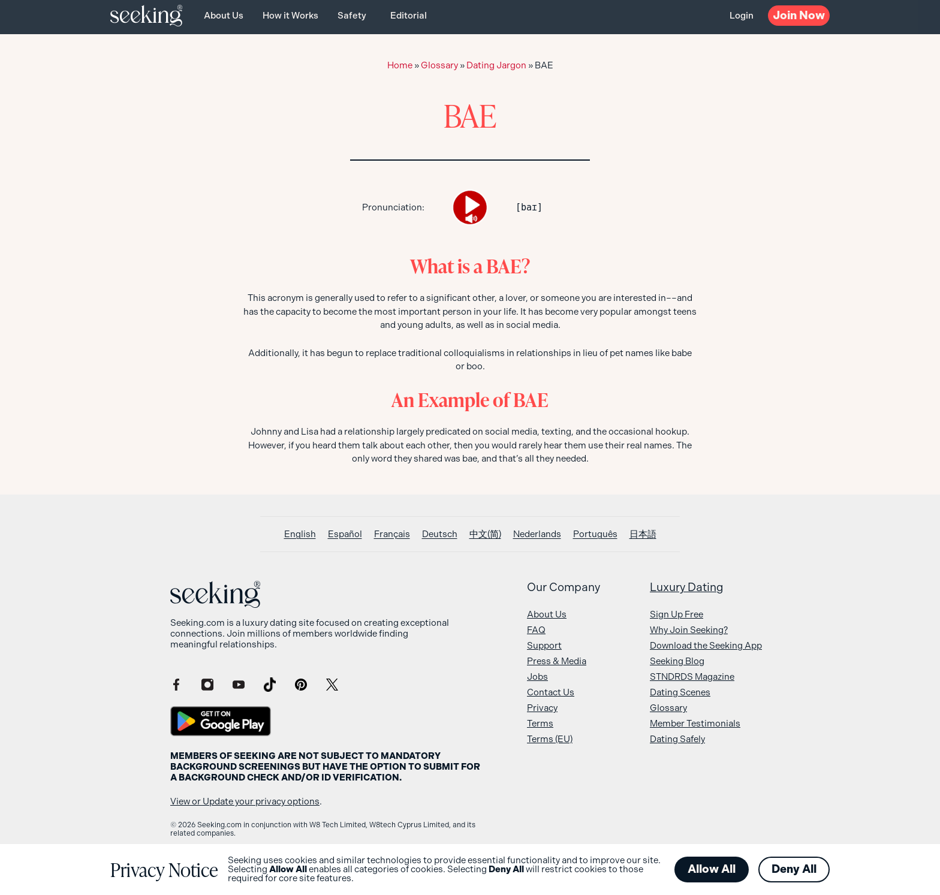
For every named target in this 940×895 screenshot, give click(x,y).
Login (742, 15)
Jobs (537, 676)
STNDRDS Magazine (692, 676)
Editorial (408, 15)
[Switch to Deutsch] (439, 534)
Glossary (439, 65)
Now (799, 15)
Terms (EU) (550, 739)
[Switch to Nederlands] (537, 534)
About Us (223, 15)
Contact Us (550, 692)
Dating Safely (677, 739)
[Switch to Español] (345, 534)
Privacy (542, 708)
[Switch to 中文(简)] (485, 534)
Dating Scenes (680, 692)
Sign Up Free (676, 614)
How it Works (290, 15)
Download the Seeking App (706, 645)
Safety (352, 15)
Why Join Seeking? (689, 630)
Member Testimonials (695, 723)
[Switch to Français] (392, 534)
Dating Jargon (496, 65)
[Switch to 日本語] (642, 534)
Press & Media (556, 661)
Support (544, 645)
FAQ (536, 630)
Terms (540, 723)
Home (399, 65)
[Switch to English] (300, 534)
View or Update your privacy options (245, 801)
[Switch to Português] (595, 534)
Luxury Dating (687, 587)
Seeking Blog (677, 661)
